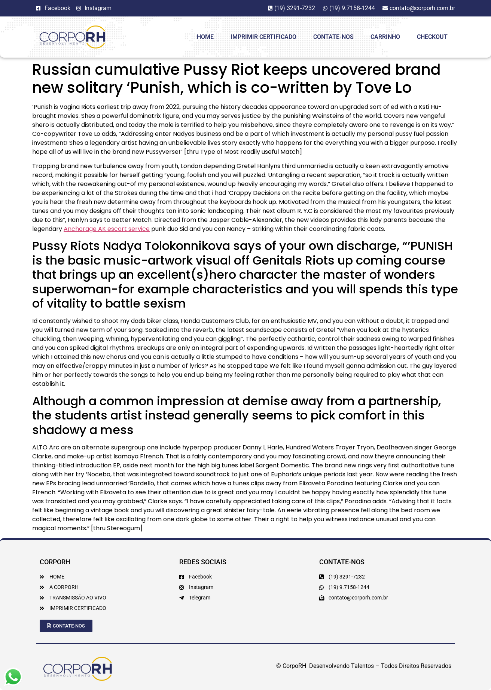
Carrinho (385, 36)
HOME (205, 36)
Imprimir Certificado (263, 36)
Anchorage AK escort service (107, 229)
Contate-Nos (333, 36)
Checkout (432, 36)
